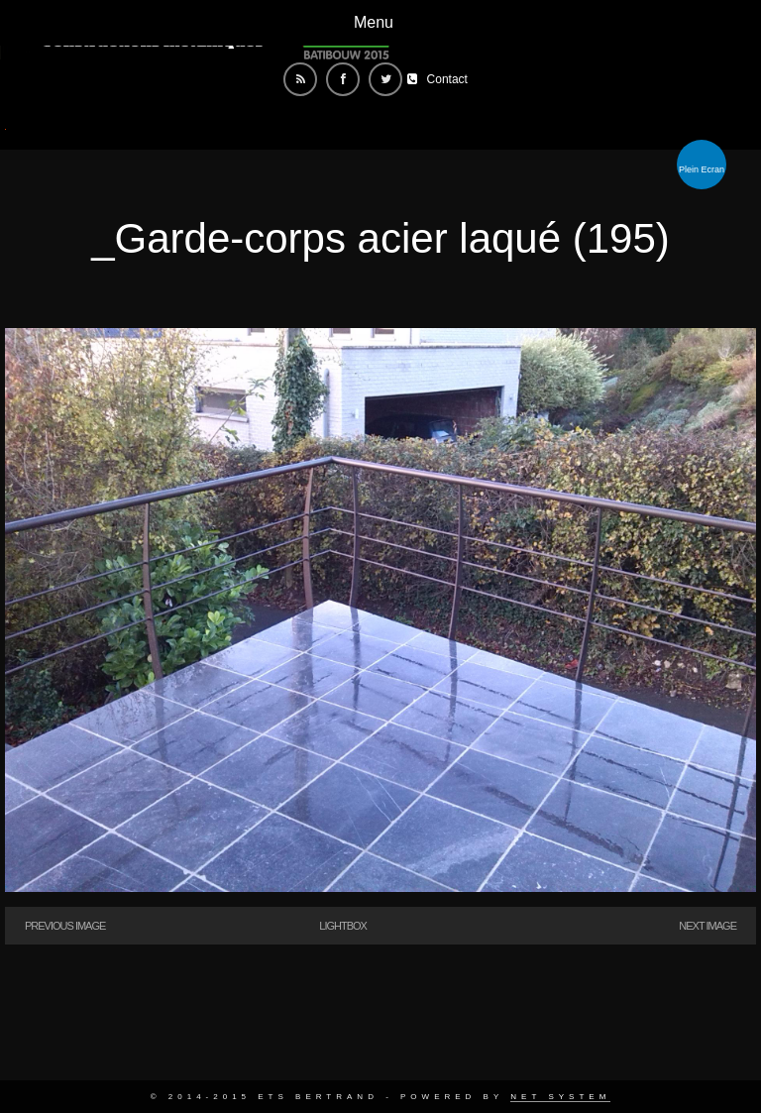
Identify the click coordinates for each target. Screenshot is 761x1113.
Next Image (707, 926)
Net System (560, 1096)
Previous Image (65, 926)
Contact (447, 79)
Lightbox (343, 926)
